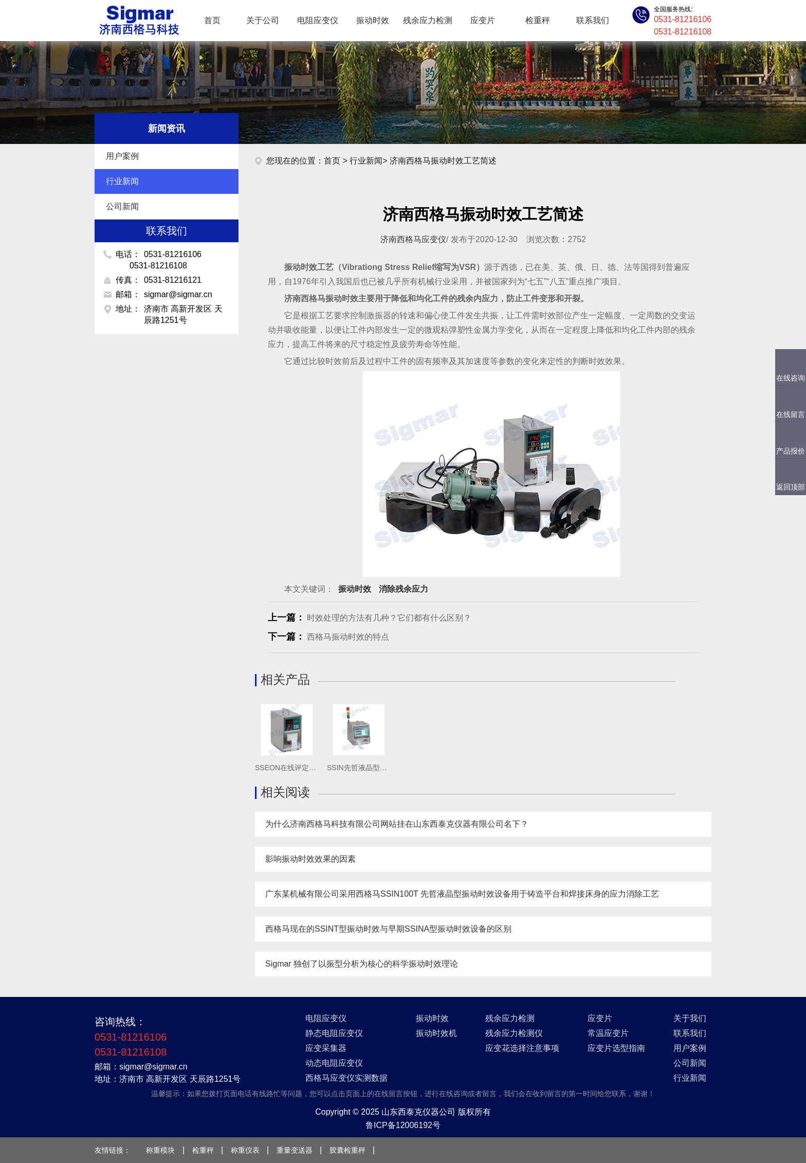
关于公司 (262, 20)
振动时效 (372, 20)
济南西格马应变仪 (413, 239)
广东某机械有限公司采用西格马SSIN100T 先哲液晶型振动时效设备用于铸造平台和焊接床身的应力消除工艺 (462, 893)
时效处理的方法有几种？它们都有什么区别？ (389, 617)
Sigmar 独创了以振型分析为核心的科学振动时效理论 (361, 963)
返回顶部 (790, 487)
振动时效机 (436, 1033)
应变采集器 (325, 1048)
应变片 (482, 20)
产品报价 (790, 451)
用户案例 (168, 156)
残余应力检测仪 (514, 1033)
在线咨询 (790, 378)
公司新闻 (168, 206)
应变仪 (138, 20)
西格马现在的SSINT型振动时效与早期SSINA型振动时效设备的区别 (388, 928)
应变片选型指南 (616, 1048)
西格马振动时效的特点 (348, 636)
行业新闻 (168, 181)
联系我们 (592, 20)
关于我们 (689, 1018)
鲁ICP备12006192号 (403, 1125)
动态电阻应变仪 (334, 1063)
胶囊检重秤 (347, 1150)
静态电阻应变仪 (334, 1033)
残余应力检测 (427, 20)
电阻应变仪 (317, 20)
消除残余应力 (403, 589)
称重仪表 (245, 1150)
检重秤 (537, 20)
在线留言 (790, 414)
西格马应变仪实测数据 (346, 1078)
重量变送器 (295, 1150)
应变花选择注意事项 (522, 1048)
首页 (212, 20)
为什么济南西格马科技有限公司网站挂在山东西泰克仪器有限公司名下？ (396, 824)
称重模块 (160, 1150)
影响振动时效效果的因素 (310, 859)
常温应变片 (608, 1033)
